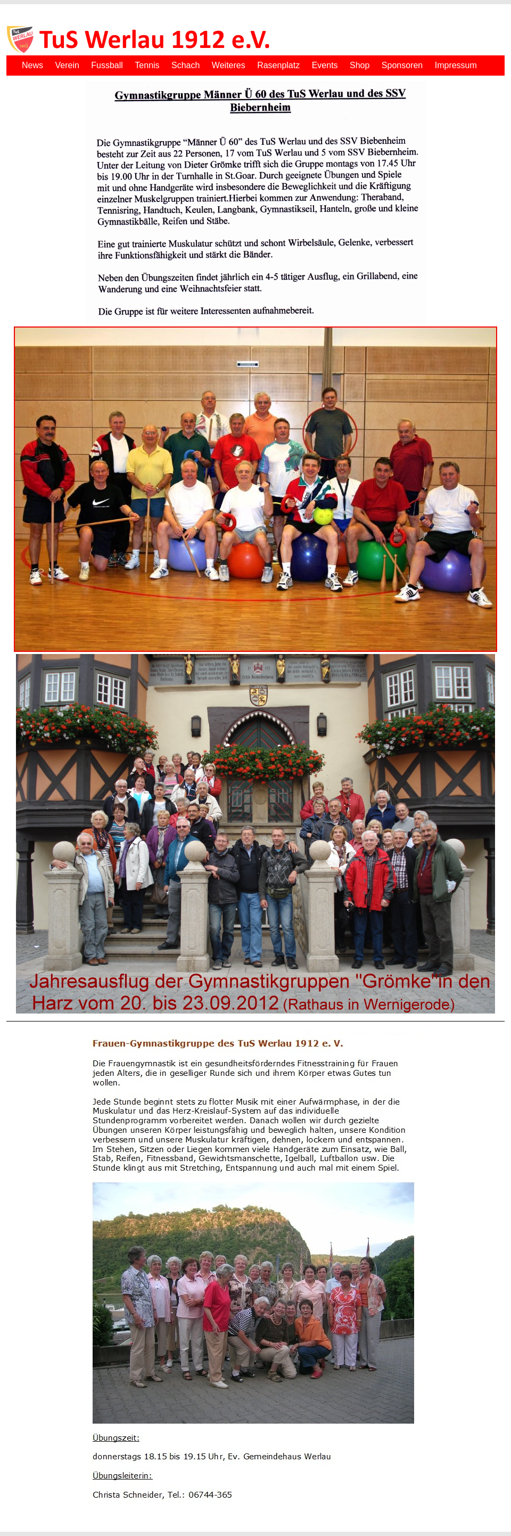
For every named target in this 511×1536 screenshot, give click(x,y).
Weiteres (228, 65)
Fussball (107, 65)
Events (325, 65)
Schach (185, 65)
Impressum (456, 65)
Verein (67, 65)
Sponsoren (402, 65)
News (32, 65)
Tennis (147, 65)
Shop (359, 65)
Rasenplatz (278, 65)
